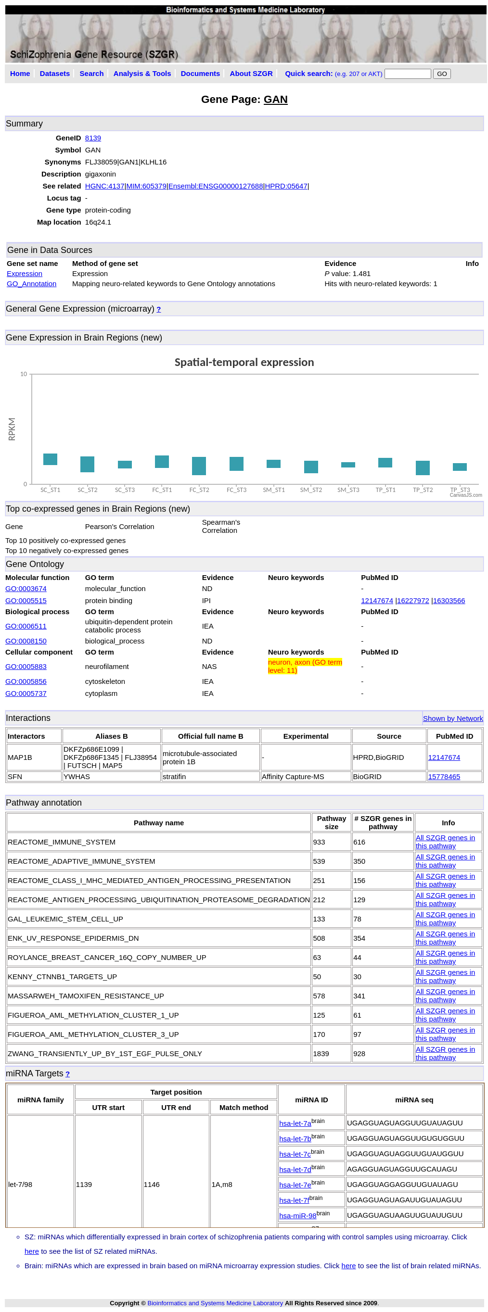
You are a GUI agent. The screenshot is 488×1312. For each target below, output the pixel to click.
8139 (93, 138)
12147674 (377, 600)
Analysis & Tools (142, 73)
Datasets (55, 73)
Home (20, 73)
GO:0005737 (26, 693)
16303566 (449, 600)
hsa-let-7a (295, 1123)
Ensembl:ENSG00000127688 (215, 186)
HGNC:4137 (105, 186)
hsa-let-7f (294, 1200)
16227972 (413, 600)
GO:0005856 (26, 681)
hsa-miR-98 (298, 1215)
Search (92, 73)
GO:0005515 (26, 600)
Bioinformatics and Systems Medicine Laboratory (215, 1303)
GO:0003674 (26, 588)
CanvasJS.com (466, 495)
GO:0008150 (26, 641)
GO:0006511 (26, 626)
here (32, 1251)
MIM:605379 (146, 186)
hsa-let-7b (295, 1139)
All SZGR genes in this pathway (445, 841)
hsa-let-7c (295, 1154)
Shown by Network (453, 718)
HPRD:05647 (286, 186)
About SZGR (251, 73)
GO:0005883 (26, 666)
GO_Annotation (31, 283)
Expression (24, 273)
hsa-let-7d (295, 1169)
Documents (200, 73)
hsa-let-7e (295, 1185)
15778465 (444, 776)
